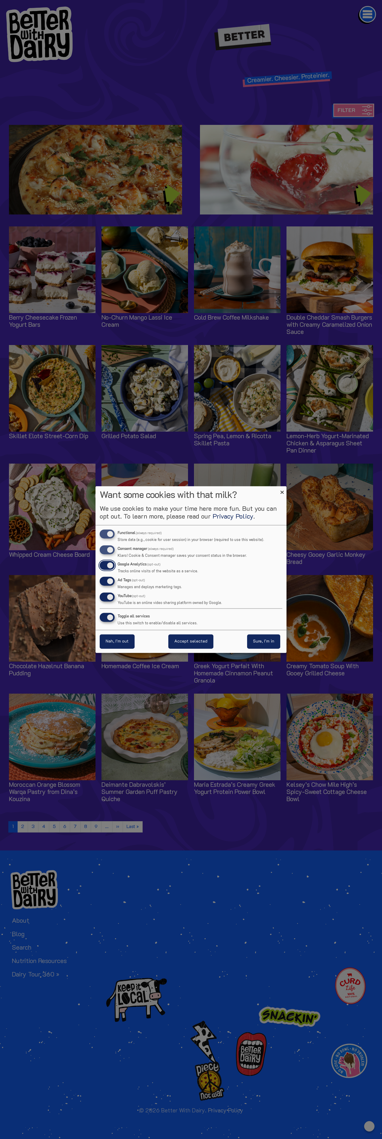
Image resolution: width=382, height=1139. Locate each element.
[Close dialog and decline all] (282, 489)
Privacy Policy (232, 516)
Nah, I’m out (117, 641)
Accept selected (190, 641)
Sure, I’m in (263, 641)
